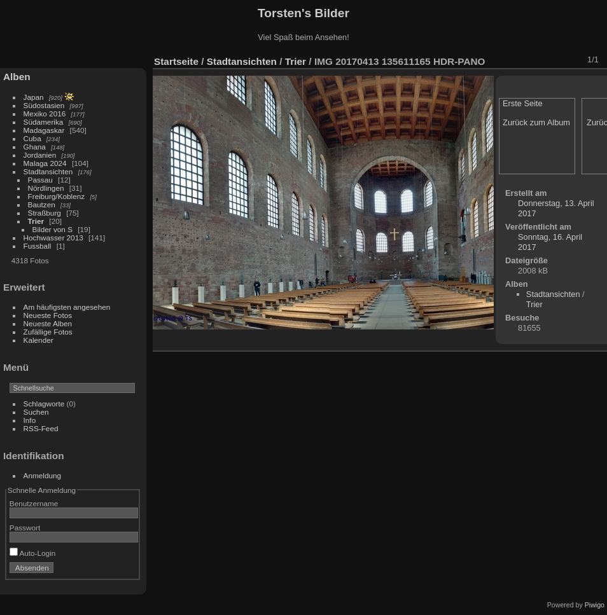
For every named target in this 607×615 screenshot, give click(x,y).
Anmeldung (43, 475)
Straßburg (44, 213)
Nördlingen (46, 188)
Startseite (176, 61)
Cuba (32, 138)
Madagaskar (44, 130)
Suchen (36, 412)
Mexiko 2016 (45, 113)
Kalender (38, 340)
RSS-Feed (41, 428)
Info (30, 420)
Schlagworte (44, 403)
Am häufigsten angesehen (67, 307)
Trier (36, 221)
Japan (34, 97)
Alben (17, 76)
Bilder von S (52, 229)
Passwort (25, 527)
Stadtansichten (48, 171)
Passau (40, 180)
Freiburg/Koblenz (56, 196)
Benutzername (34, 503)
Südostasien (44, 105)
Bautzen (41, 204)
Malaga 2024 (46, 163)
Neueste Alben (48, 323)
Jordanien (40, 155)
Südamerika (44, 122)
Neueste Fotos (48, 315)
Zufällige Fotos (48, 332)
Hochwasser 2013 (53, 237)
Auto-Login (33, 553)
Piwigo (594, 605)
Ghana (35, 146)
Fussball (38, 246)
